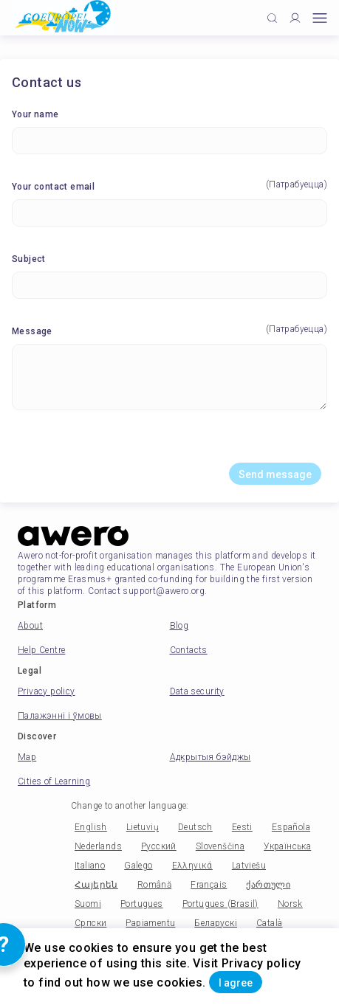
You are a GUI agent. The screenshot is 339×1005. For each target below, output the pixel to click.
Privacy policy (46, 691)
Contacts (189, 650)
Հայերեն (96, 885)
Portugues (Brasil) (220, 904)
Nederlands (98, 846)
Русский (159, 846)
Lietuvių (142, 827)
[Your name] (169, 140)
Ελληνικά (192, 865)
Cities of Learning (54, 781)
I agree (236, 983)
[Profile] (295, 18)
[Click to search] (272, 18)
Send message (275, 474)
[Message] (169, 377)
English (91, 827)
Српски (90, 923)
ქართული (268, 885)
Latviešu (249, 865)
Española (291, 827)
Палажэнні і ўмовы (60, 716)
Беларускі (215, 923)
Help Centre (41, 650)
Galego (138, 865)
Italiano (90, 865)
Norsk (290, 904)
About (30, 626)
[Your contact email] (169, 213)
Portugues (141, 904)
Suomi (88, 904)
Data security (197, 691)
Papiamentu (150, 923)
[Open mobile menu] (319, 18)
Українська (287, 846)
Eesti (242, 827)
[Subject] (169, 285)
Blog (179, 626)
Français (209, 885)
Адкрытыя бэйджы (210, 757)
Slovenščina (220, 846)
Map (27, 757)
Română (154, 885)
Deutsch (195, 827)
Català (269, 923)
